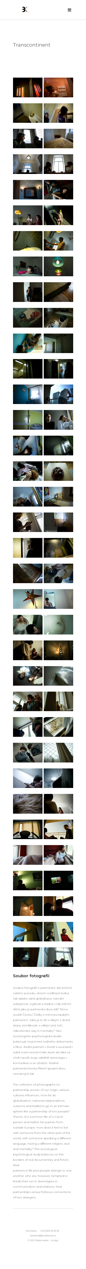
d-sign (55, 1240)
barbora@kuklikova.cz (43, 1235)
